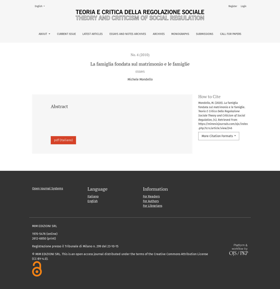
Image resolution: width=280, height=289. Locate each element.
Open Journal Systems (47, 188)
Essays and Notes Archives (127, 34)
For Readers (151, 196)
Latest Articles (92, 34)
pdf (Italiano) (63, 140)
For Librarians (152, 206)
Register (232, 6)
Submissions (204, 34)
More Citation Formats (218, 136)
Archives (159, 34)
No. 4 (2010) (140, 55)
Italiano (93, 196)
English (41, 6)
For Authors (151, 201)
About (43, 34)
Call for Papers (230, 34)
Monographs (180, 34)
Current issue (66, 34)
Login (243, 6)
